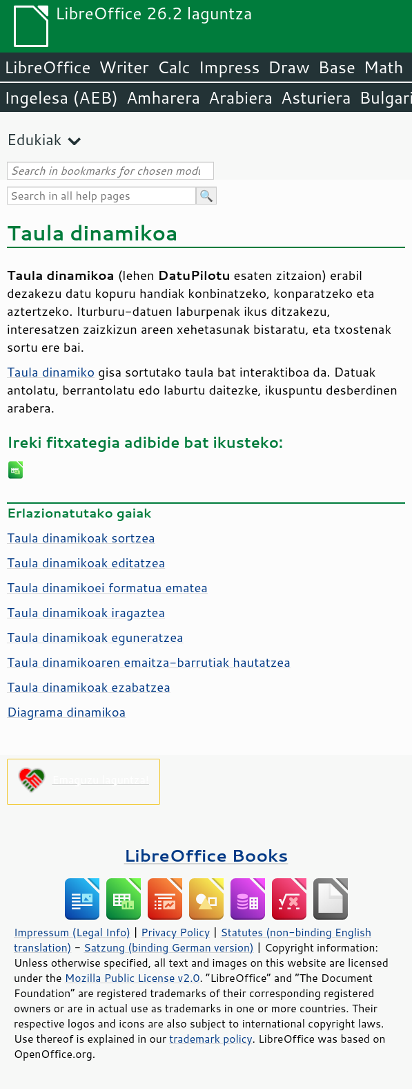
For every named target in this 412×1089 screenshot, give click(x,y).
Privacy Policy (175, 932)
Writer (123, 67)
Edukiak (34, 139)
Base (336, 67)
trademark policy (210, 1038)
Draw (288, 67)
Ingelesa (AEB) (61, 97)
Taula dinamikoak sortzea (81, 538)
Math (384, 67)
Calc (173, 67)
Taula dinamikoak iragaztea (86, 612)
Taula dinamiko (51, 372)
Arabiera (240, 97)
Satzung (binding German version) (169, 947)
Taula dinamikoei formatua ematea (107, 587)
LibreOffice (47, 67)
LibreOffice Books (206, 855)
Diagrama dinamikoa (66, 712)
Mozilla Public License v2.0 (132, 977)
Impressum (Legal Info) (72, 932)
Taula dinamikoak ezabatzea (88, 687)
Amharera (163, 97)
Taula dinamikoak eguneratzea (95, 637)
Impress (229, 67)
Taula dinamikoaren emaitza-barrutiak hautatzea (149, 662)
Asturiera (316, 97)
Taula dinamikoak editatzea (86, 562)
